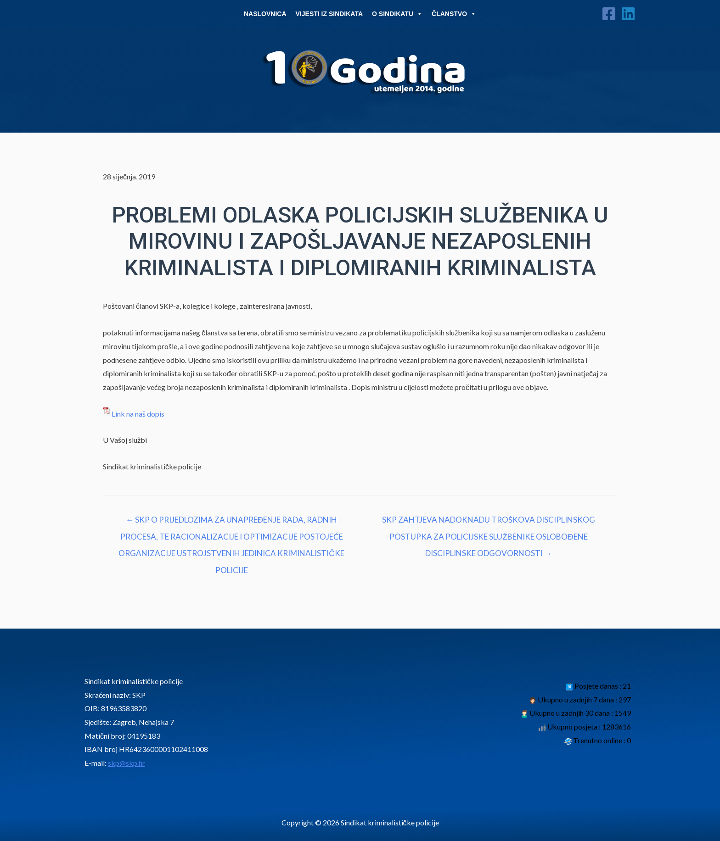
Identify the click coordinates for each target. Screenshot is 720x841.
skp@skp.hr (126, 762)
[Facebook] (609, 13)
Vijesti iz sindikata (329, 13)
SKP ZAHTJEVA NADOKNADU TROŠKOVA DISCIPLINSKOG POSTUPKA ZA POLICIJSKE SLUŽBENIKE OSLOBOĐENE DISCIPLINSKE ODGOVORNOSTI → (488, 522)
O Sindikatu (397, 13)
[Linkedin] (628, 13)
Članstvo (454, 13)
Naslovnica (265, 13)
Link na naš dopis (138, 413)
